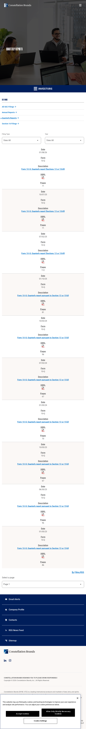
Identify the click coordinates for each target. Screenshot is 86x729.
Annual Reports (8, 112)
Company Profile (14, 609)
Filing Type (6, 134)
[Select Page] (43, 584)
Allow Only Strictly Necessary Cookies (58, 712)
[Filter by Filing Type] (21, 140)
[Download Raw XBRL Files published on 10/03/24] (43, 346)
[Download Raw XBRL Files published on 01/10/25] (43, 304)
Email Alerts (12, 599)
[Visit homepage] (17, 5)
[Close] (77, 698)
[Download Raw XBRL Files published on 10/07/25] (43, 219)
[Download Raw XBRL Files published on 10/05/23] (43, 472)
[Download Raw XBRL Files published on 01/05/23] (43, 556)
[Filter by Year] (64, 140)
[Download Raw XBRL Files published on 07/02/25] (43, 261)
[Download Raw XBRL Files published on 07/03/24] (43, 388)
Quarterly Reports (9, 118)
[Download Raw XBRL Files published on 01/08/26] (43, 177)
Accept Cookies (22, 714)
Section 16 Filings (9, 124)
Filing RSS (77, 572)
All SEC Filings (8, 107)
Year (46, 134)
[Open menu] (80, 5)
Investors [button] (43, 88)
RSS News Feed (14, 630)
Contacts (11, 620)
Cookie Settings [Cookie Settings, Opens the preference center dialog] (40, 721)
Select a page (8, 577)
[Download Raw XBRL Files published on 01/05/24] (43, 430)
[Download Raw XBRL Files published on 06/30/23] (43, 514)
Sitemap (11, 640)
